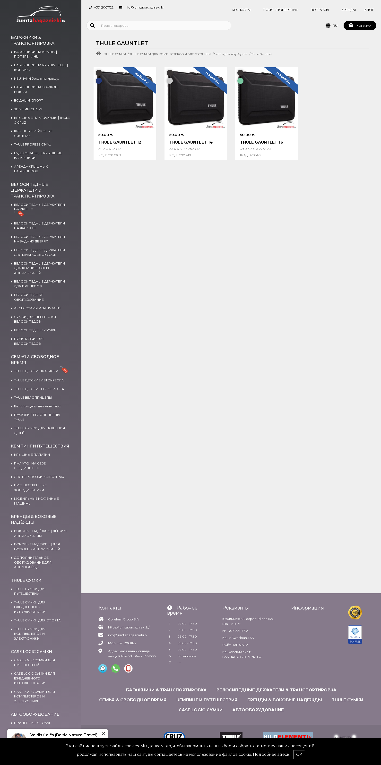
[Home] (99, 54)
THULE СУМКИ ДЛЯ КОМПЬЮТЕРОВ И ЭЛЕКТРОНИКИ (170, 54)
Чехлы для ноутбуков (230, 54)
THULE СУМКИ (115, 54)
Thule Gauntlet (261, 54)
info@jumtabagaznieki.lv (144, 7)
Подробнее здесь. (271, 754)
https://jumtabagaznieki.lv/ (128, 627)
